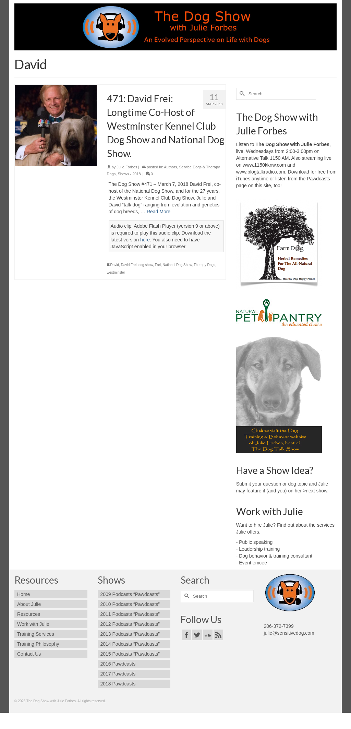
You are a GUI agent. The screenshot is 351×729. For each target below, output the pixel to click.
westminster (116, 272)
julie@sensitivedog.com (289, 633)
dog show (145, 265)
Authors (170, 167)
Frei (158, 265)
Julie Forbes (127, 167)
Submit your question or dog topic (272, 484)
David (114, 265)
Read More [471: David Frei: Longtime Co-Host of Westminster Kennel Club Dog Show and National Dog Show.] (158, 211)
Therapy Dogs (204, 265)
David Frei (129, 265)
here (145, 239)
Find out (285, 525)
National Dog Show (177, 265)
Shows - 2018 (129, 174)
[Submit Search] (241, 94)
